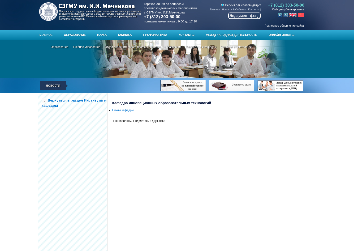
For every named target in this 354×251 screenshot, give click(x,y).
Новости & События (234, 9)
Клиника (125, 35)
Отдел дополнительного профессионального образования (143, 47)
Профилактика (155, 35)
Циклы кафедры (123, 110)
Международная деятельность (231, 35)
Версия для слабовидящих (240, 5)
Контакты (253, 9)
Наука (102, 35)
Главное (45, 35)
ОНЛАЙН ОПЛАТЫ (281, 35)
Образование (75, 35)
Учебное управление (86, 47)
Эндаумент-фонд (244, 16)
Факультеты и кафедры (201, 47)
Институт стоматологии (236, 47)
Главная (215, 9)
